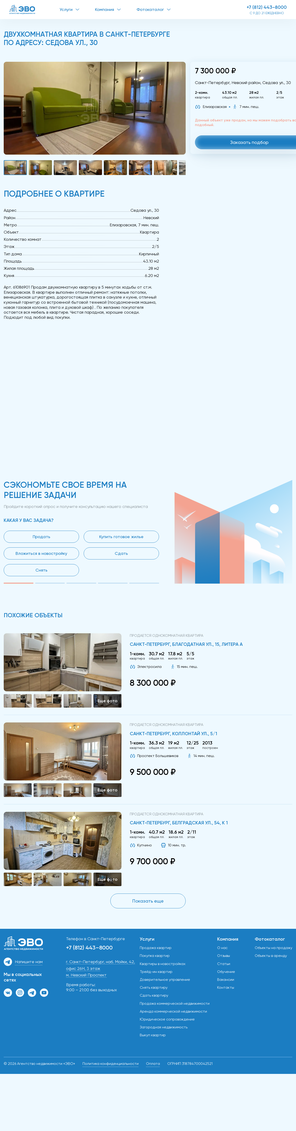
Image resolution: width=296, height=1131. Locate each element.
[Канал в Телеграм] (32, 992)
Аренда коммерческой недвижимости (173, 1011)
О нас (222, 948)
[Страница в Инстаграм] (20, 992)
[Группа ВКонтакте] (8, 992)
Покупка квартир (155, 955)
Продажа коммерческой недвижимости (175, 1003)
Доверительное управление (165, 979)
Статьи (223, 964)
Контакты (225, 987)
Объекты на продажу (273, 948)
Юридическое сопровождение (167, 1019)
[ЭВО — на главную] (34, 9)
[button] (95, 108)
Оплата (153, 1063)
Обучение (226, 971)
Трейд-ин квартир (156, 971)
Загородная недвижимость (164, 1027)
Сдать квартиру (154, 995)
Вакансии (225, 979)
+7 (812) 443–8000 (267, 7)
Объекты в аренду (271, 955)
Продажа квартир (156, 948)
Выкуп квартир (153, 1035)
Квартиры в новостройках (162, 964)
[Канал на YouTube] (44, 992)
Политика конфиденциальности (111, 1063)
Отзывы (223, 955)
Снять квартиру (154, 987)
